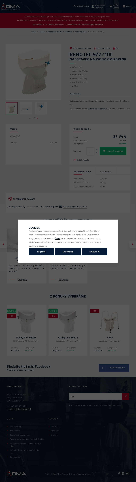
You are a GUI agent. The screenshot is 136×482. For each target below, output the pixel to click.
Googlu (58, 238)
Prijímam (41, 251)
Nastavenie (68, 251)
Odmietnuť (94, 251)
